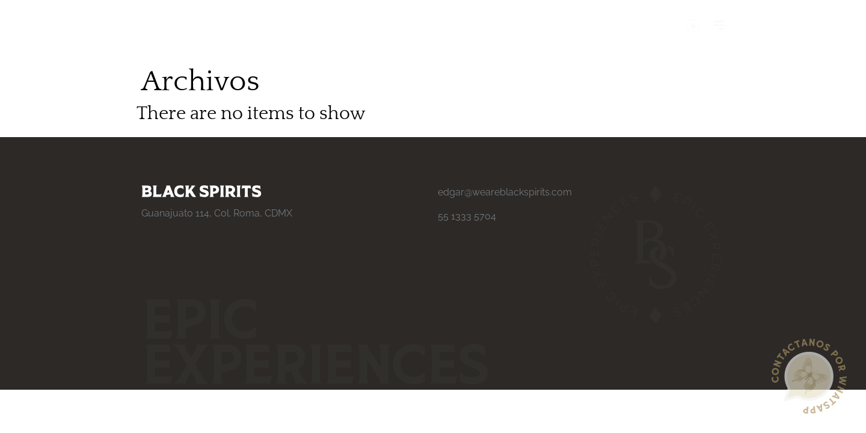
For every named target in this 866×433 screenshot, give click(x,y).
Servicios (260, 25)
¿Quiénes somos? (182, 25)
